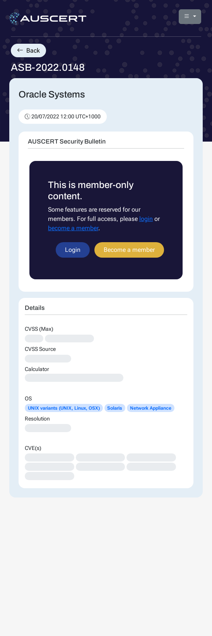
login (146, 218)
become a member (73, 228)
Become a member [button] (129, 249)
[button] (190, 16)
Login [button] (72, 249)
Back (28, 50)
